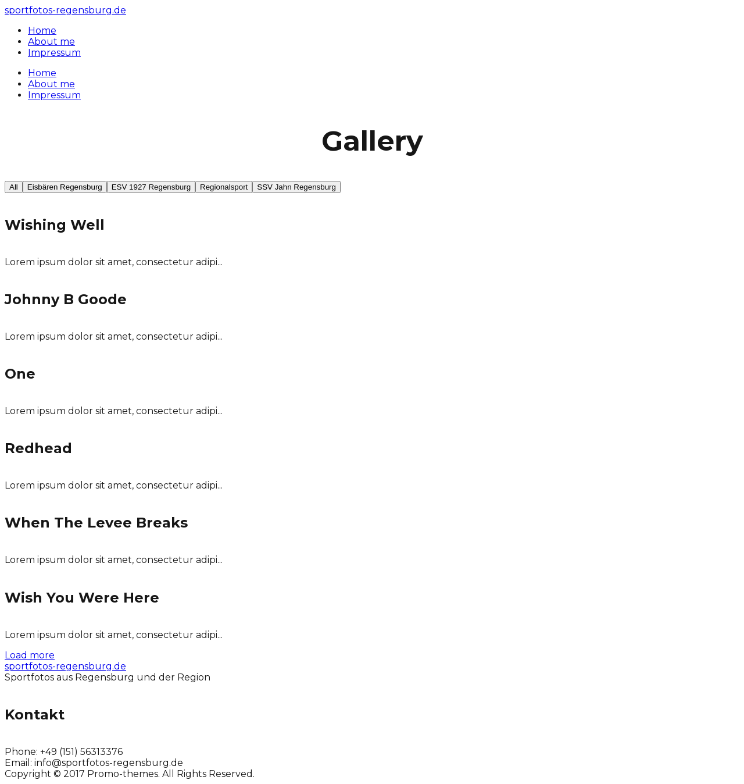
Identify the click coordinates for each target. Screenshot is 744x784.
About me (51, 84)
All (13, 187)
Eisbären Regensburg (64, 187)
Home (42, 73)
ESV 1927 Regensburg (151, 187)
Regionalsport (224, 187)
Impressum (54, 95)
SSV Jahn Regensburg (296, 187)
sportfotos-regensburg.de (65, 10)
